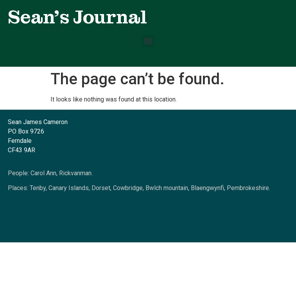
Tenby (38, 188)
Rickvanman (75, 173)
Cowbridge (128, 188)
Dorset (100, 188)
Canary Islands (68, 188)
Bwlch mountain (166, 188)
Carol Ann (43, 173)
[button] (148, 40)
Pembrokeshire (248, 188)
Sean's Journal (77, 17)
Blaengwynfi (207, 188)
